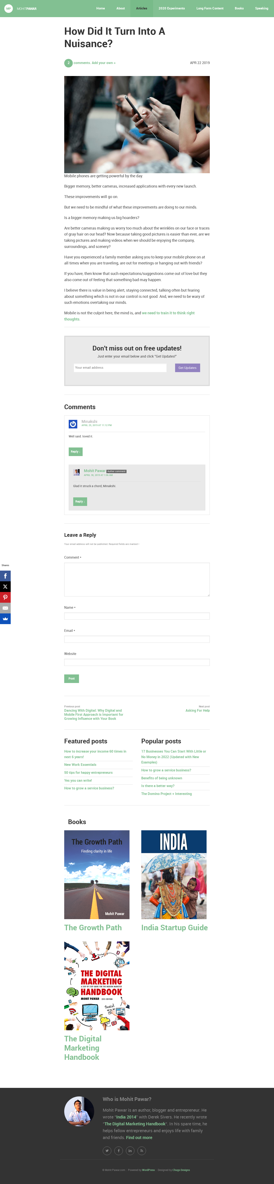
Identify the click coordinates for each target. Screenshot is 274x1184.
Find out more (139, 1137)
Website (70, 654)
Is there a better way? (157, 786)
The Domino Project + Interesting (166, 794)
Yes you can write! (78, 781)
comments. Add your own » (90, 63)
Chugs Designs (181, 1170)
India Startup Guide (174, 928)
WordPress (148, 1170)
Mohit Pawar (95, 471)
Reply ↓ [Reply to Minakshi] (75, 451)
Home (100, 8)
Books (239, 8)
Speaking (261, 8)
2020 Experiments (172, 8)
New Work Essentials (80, 765)
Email (69, 631)
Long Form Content (210, 8)
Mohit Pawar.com (20, 8)
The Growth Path (93, 928)
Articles (141, 8)
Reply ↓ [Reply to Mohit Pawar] (80, 501)
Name (70, 608)
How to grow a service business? (89, 788)
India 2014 (126, 1117)
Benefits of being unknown (161, 778)
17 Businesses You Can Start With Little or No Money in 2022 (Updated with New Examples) (173, 757)
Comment (72, 557)
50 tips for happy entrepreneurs (88, 773)
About (120, 8)
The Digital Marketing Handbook (83, 1048)
